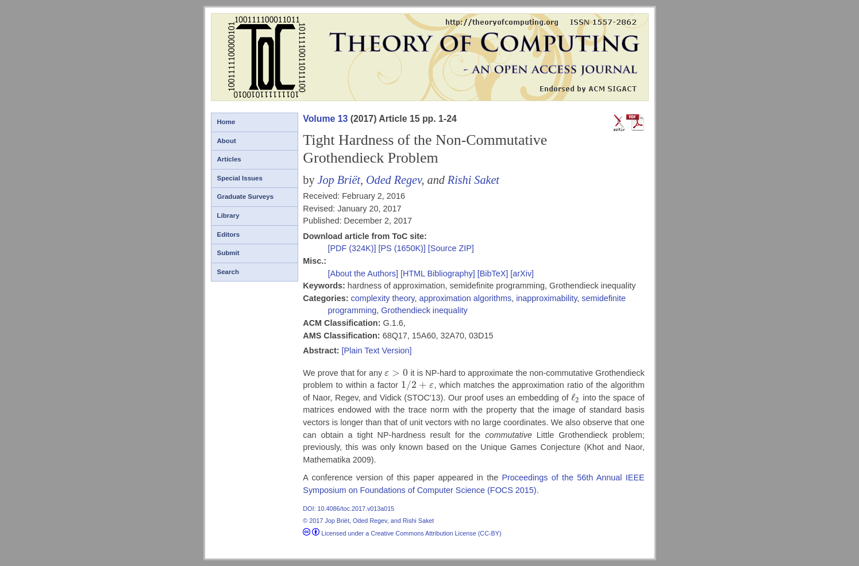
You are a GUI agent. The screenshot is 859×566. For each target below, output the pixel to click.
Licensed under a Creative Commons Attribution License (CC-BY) (402, 533)
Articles (229, 159)
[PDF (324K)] (353, 248)
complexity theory (382, 298)
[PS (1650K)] (402, 248)
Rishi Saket (473, 180)
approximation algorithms (465, 298)
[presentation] (396, 373)
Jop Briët (339, 180)
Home (226, 121)
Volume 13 (325, 119)
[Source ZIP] (451, 248)
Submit (228, 252)
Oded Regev (393, 180)
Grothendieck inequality (424, 310)
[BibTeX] (493, 273)
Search (228, 271)
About (226, 140)
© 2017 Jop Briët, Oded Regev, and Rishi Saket (368, 520)
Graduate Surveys (245, 196)
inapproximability (546, 298)
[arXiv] (522, 273)
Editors (228, 234)
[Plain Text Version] (376, 350)
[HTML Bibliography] (437, 273)
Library (228, 215)
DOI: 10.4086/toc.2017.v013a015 (348, 508)
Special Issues (240, 178)
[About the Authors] (364, 273)
